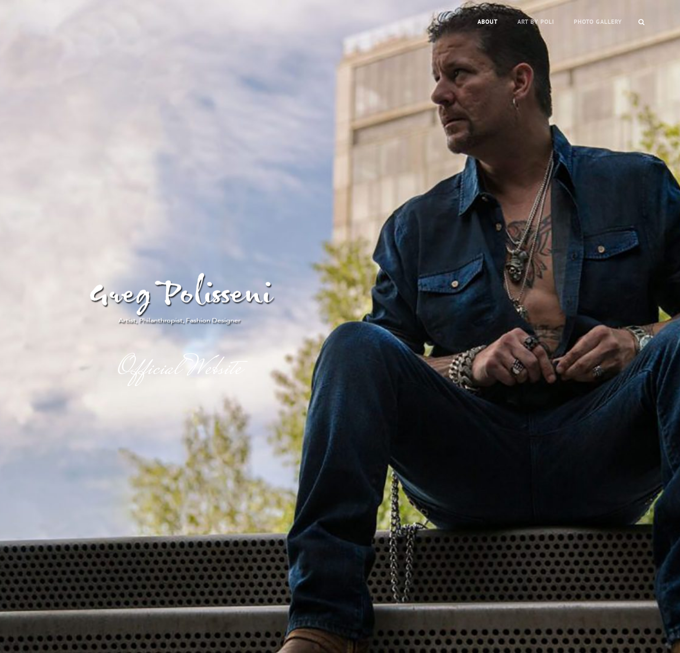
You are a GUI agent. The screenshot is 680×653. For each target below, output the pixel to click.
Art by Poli (535, 22)
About (487, 22)
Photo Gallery (598, 22)
